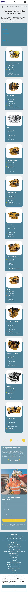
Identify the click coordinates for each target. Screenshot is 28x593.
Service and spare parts (14, 567)
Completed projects (14, 559)
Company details (14, 555)
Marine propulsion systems (14, 546)
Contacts (14, 570)
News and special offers (14, 568)
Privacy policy (14, 571)
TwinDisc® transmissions (14, 547)
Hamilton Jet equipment (14, 549)
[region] (14, 583)
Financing (14, 560)
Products (7, 6)
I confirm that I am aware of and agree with (14, 526)
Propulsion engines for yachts (14, 538)
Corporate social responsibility (14, 562)
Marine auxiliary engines (14, 544)
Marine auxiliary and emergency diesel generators (14, 540)
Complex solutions (14, 557)
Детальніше (8, 582)
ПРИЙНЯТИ (14, 586)
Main (2, 6)
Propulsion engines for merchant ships (14, 536)
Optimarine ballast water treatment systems (14, 551)
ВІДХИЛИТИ (14, 590)
